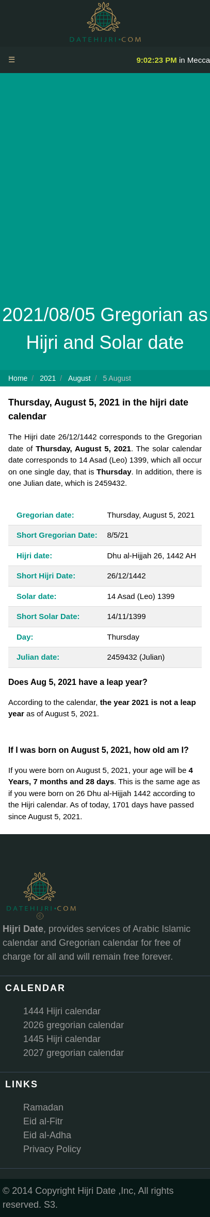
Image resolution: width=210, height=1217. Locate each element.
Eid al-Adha (47, 1135)
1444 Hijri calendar (62, 1011)
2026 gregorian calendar (73, 1025)
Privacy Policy (52, 1149)
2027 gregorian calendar (73, 1053)
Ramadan (43, 1107)
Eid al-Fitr (43, 1121)
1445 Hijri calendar (62, 1039)
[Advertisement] (105, 191)
